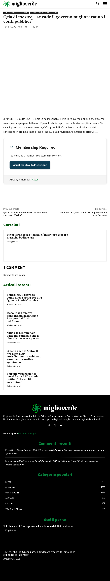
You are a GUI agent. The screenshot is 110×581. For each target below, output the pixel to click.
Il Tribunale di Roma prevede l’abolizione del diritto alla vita (38, 526)
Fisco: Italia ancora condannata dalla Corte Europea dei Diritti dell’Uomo (22, 317)
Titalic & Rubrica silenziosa (44, 13)
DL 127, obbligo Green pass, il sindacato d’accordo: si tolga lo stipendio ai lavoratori (39, 553)
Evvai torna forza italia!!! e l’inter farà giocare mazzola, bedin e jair (37, 236)
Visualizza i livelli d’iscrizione (30, 165)
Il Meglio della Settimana (16, 13)
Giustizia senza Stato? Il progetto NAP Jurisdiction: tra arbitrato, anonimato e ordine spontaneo (24, 357)
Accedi (35, 179)
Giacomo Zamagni (27, 433)
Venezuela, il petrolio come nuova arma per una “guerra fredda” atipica (24, 297)
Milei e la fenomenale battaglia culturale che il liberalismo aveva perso (23, 335)
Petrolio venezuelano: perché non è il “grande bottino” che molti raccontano (22, 378)
